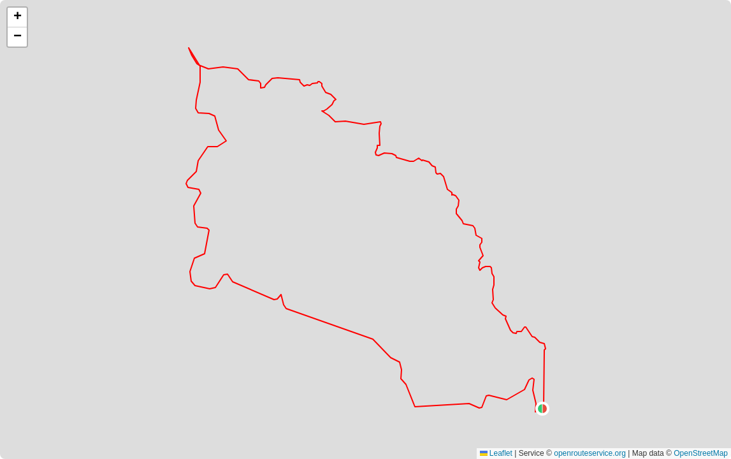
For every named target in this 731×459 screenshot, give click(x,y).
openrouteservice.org (590, 453)
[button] (542, 408)
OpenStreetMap (701, 453)
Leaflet (496, 453)
